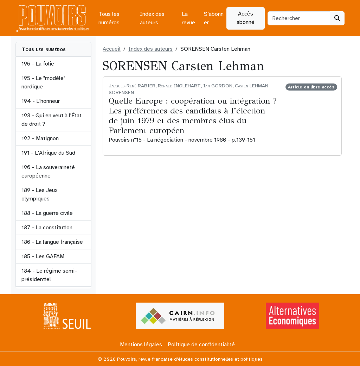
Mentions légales (141, 344)
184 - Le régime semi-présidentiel (49, 275)
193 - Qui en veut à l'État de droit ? (51, 120)
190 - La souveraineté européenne (48, 171)
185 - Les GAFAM (42, 256)
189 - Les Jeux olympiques (39, 194)
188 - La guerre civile (47, 213)
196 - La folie (37, 63)
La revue (188, 18)
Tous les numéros (109, 18)
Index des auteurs (152, 18)
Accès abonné (246, 18)
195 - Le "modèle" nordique (43, 82)
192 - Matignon (40, 138)
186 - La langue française (52, 242)
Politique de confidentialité (201, 344)
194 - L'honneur (40, 101)
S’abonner (214, 18)
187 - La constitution (46, 227)
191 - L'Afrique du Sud (48, 152)
